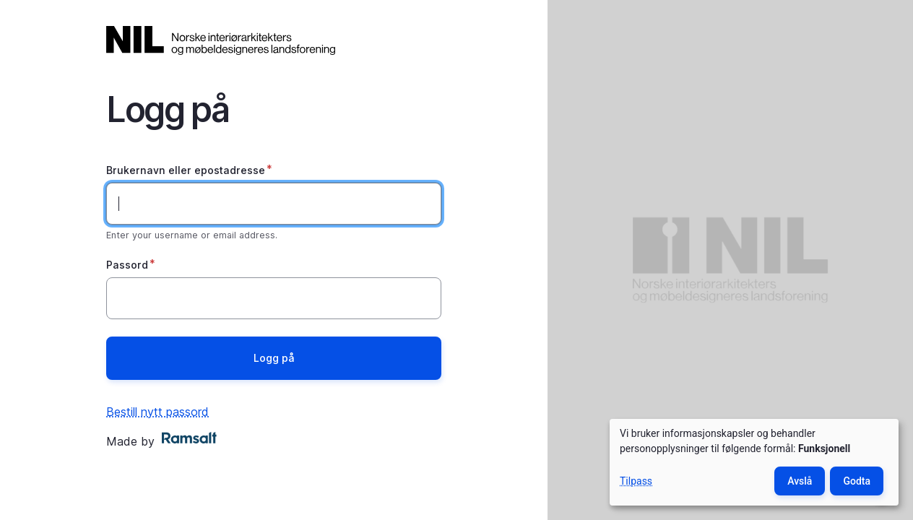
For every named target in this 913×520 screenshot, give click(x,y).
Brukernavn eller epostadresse (185, 170)
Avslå (799, 481)
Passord (127, 265)
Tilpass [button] (636, 481)
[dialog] (754, 462)
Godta (856, 481)
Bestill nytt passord (157, 411)
